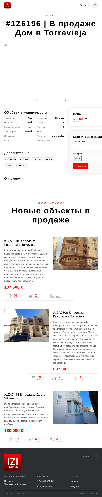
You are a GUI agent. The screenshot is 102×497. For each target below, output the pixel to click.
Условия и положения (15, 493)
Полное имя (79, 142)
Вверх (90, 456)
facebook (73, 481)
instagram (74, 486)
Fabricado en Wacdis (88, 493)
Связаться (81, 166)
